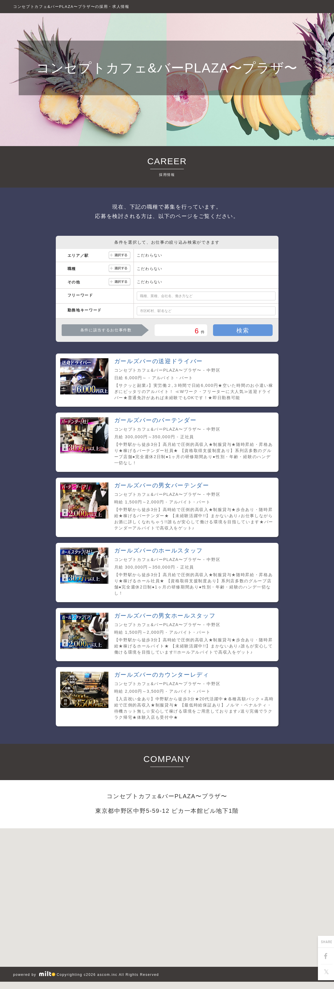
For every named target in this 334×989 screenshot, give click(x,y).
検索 (242, 330)
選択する (119, 255)
